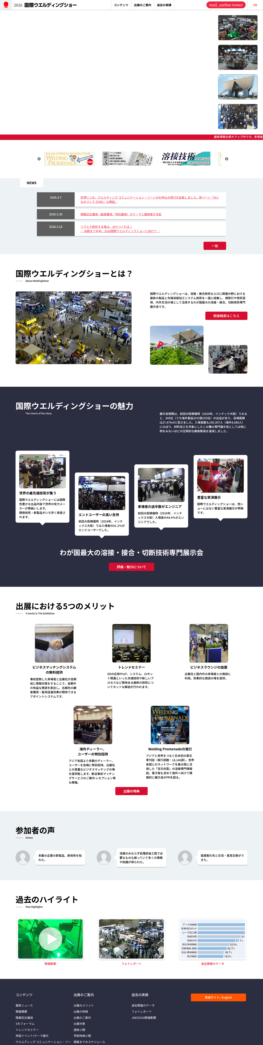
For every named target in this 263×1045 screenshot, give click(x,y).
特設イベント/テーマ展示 (32, 1035)
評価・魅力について (131, 566)
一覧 (212, 245)
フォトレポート (142, 1011)
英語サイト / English (218, 997)
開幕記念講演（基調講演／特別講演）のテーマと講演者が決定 (120, 214)
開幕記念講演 (24, 1017)
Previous (39, 159)
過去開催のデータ (143, 1005)
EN (255, 5)
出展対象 (79, 1023)
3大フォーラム (25, 1023)
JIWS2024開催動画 (144, 1017)
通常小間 (79, 1029)
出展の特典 (131, 791)
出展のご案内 (82, 1017)
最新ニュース (24, 1005)
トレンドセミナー (27, 1029)
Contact (226, 5)
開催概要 (21, 1011)
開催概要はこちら (224, 315)
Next (226, 159)
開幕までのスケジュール (89, 1042)
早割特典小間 (82, 1035)
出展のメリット (84, 1005)
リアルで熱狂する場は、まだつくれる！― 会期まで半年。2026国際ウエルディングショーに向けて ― (120, 228)
